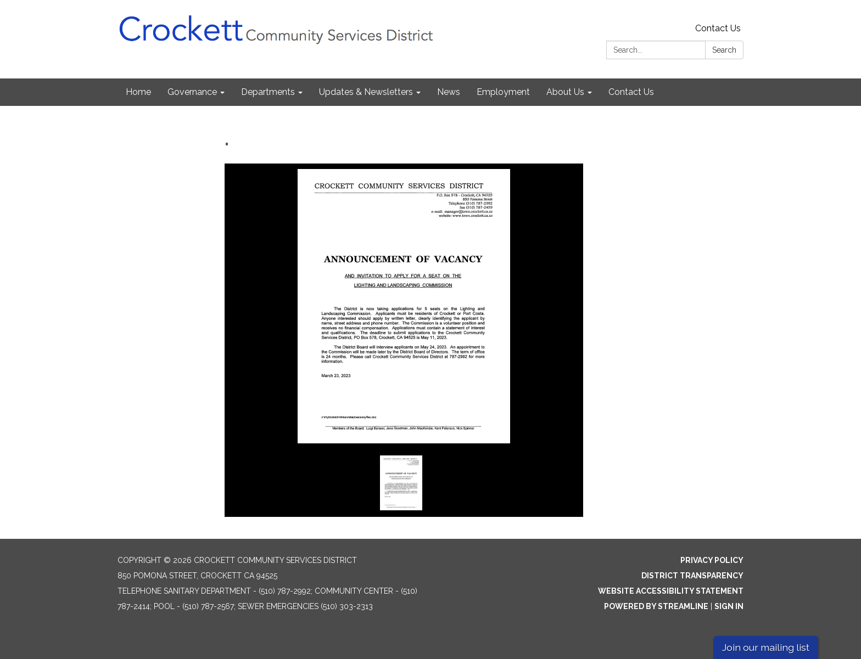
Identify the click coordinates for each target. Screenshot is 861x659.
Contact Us (718, 28)
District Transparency (692, 575)
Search (724, 50)
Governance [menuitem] (192, 92)
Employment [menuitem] (503, 92)
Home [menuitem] (138, 92)
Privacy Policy (711, 560)
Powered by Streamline (656, 606)
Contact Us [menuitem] (631, 92)
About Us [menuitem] (565, 92)
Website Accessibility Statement (670, 591)
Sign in (728, 606)
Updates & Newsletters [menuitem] (366, 92)
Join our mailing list (765, 647)
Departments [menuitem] (268, 92)
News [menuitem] (448, 92)
